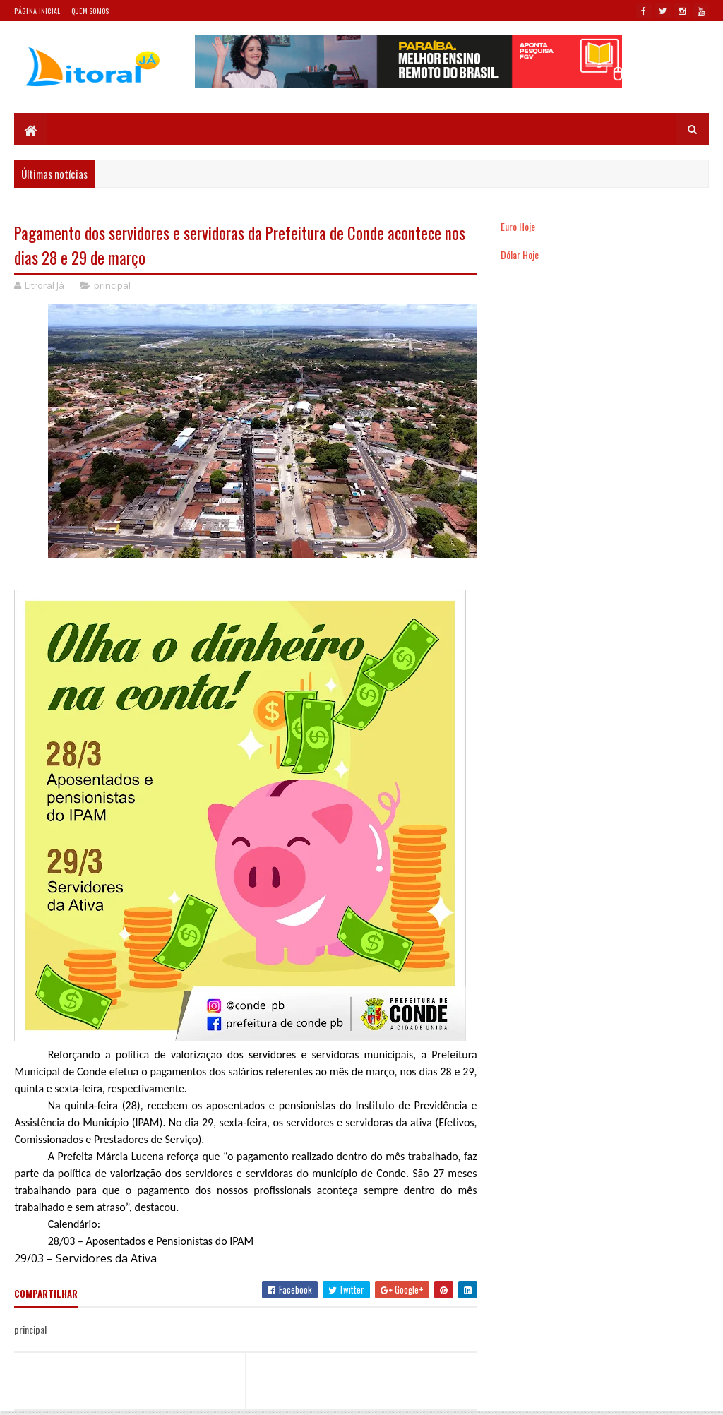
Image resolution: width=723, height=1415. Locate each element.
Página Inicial (37, 11)
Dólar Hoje (520, 254)
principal (112, 285)
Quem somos (90, 11)
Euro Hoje (518, 226)
